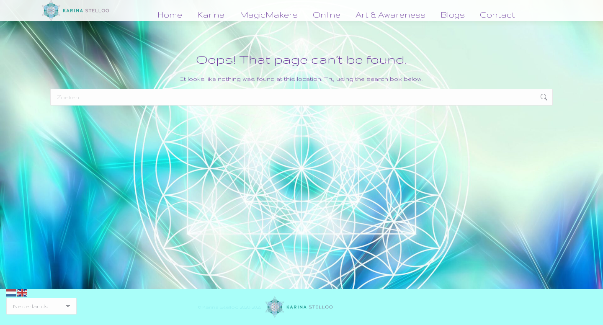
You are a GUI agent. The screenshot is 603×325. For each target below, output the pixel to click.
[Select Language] (41, 306)
